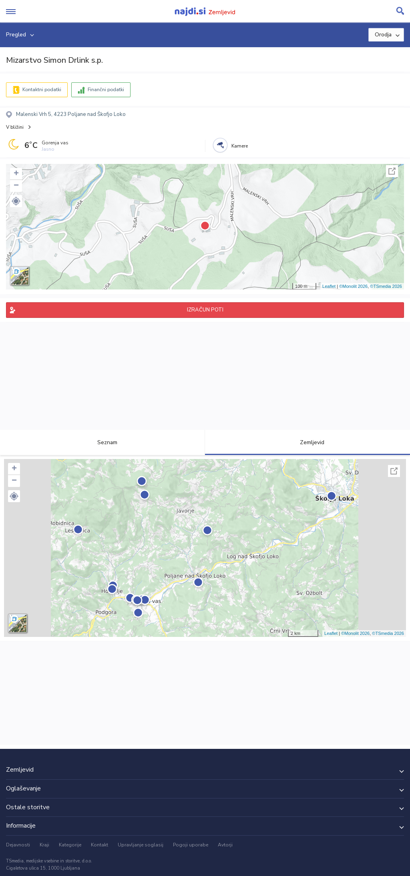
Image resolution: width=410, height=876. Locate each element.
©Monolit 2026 (353, 286)
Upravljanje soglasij (140, 845)
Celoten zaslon (392, 171)
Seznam (102, 442)
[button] (16, 201)
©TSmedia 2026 (386, 286)
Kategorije (70, 845)
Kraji (44, 845)
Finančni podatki (106, 89)
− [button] (16, 186)
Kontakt (99, 845)
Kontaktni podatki (41, 89)
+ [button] (16, 174)
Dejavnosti (18, 845)
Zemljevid (307, 442)
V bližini (15, 127)
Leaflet (329, 286)
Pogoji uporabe (190, 845)
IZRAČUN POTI (205, 309)
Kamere (239, 146)
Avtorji (225, 845)
